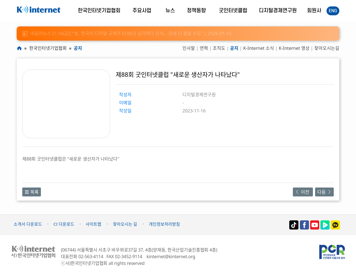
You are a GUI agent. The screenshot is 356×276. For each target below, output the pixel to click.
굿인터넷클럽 (233, 11)
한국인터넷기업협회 (99, 11)
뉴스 (170, 11)
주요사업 (141, 11)
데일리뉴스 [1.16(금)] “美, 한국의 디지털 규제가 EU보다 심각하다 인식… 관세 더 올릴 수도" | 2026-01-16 (126, 33)
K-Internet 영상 (294, 48)
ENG (333, 10)
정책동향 (196, 11)
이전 (302, 192)
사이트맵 (93, 224)
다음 (324, 192)
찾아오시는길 (326, 48)
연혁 (204, 48)
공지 (78, 48)
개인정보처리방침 (164, 224)
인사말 (188, 48)
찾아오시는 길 (125, 224)
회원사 (314, 11)
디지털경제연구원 (278, 11)
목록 (31, 192)
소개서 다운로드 (28, 224)
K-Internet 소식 (258, 48)
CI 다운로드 (63, 224)
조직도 (219, 48)
